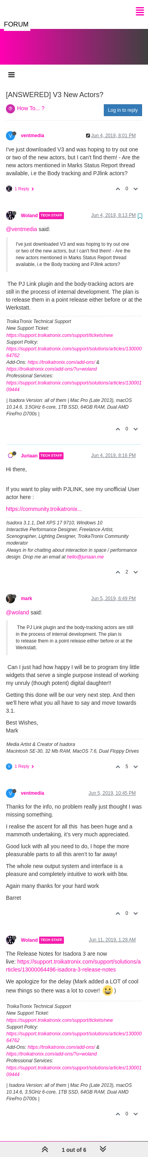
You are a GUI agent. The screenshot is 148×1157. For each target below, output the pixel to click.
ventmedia (32, 127)
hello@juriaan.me (85, 549)
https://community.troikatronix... (44, 501)
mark (26, 590)
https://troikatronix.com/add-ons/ (61, 354)
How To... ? (31, 100)
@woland (17, 604)
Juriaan (29, 448)
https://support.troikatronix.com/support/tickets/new (59, 327)
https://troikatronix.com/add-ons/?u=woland (51, 361)
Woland (29, 207)
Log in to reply (123, 102)
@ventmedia (21, 221)
